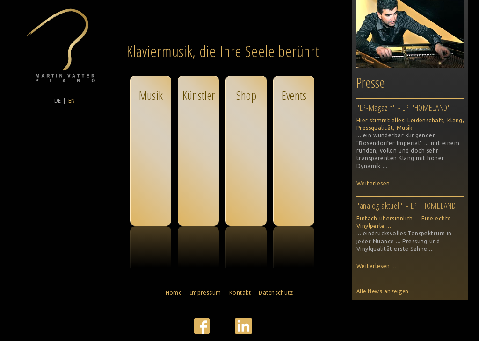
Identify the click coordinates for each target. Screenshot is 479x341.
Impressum (205, 293)
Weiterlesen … (376, 183)
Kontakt (240, 293)
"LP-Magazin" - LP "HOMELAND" (403, 107)
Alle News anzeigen (382, 291)
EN (71, 101)
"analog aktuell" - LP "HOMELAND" (407, 205)
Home (174, 293)
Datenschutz (276, 293)
